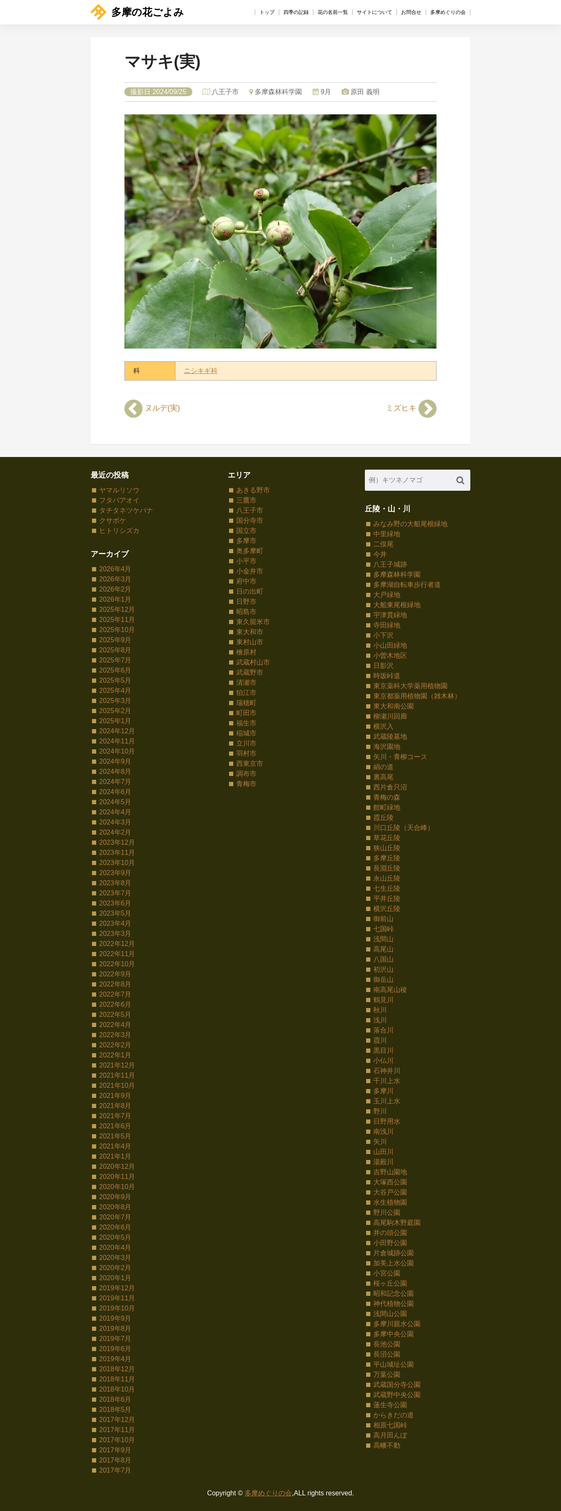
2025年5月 (115, 680)
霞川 (380, 1040)
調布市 (246, 773)
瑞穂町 (246, 702)
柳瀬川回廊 (390, 716)
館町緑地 (386, 807)
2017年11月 (117, 1429)
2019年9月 (115, 1318)
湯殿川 (383, 1161)
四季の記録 (296, 12)
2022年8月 (115, 984)
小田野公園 (390, 1242)
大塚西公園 (390, 1182)
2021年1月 (115, 1156)
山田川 (383, 1151)
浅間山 (383, 939)
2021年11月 (117, 1075)
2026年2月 (115, 589)
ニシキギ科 (201, 370)
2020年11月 (117, 1176)
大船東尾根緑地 (397, 604)
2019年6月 (115, 1348)
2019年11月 (117, 1298)
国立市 (246, 530)
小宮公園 (386, 1273)
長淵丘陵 (386, 868)
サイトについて (374, 12)
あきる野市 (253, 490)
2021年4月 (115, 1146)
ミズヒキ (411, 408)
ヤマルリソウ (119, 490)
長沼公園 (386, 1354)
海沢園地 (386, 746)
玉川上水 (386, 1101)
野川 (380, 1111)
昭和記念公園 (393, 1293)
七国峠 (383, 929)
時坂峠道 (386, 675)
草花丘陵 (386, 837)
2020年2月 (115, 1267)
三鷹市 (246, 500)
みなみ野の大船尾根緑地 (410, 523)
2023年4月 (115, 923)
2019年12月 (117, 1288)
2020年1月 (115, 1277)
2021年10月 (117, 1085)
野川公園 (386, 1212)
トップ (267, 12)
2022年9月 (115, 974)
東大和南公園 (393, 706)
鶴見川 (383, 999)
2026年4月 (115, 569)
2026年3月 (115, 579)
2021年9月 (115, 1095)
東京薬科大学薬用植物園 (410, 685)
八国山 (383, 959)
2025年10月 (117, 629)
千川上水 (386, 1080)
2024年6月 (115, 791)
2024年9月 (115, 761)
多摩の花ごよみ (137, 12)
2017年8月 (115, 1460)
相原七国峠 (390, 1425)
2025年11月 (117, 619)
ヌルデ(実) (152, 408)
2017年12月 (117, 1419)
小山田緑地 (390, 645)
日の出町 (249, 591)
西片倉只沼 (390, 787)
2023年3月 (115, 933)
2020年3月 (115, 1257)
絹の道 (383, 766)
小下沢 (383, 635)
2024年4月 (115, 812)
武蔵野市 (249, 672)
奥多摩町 (249, 550)
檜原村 (246, 652)
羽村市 (246, 753)
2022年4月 (115, 1024)
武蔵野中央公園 (397, 1394)
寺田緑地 (386, 625)
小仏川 (383, 1060)
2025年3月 (115, 700)
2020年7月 (115, 1217)
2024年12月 (117, 731)
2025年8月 (115, 650)
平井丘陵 (386, 898)
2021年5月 (115, 1136)
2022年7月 (115, 994)
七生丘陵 (386, 888)
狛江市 (246, 692)
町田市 (246, 712)
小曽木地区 (390, 655)
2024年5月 (115, 802)
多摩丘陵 (386, 858)
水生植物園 (390, 1202)
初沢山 (383, 969)
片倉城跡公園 (393, 1253)
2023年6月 (115, 903)
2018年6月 (115, 1399)
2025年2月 (115, 710)
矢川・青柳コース (400, 756)
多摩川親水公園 (397, 1323)
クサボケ (112, 520)
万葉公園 (386, 1374)
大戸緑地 (386, 594)
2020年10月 (117, 1186)
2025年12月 (117, 609)
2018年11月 (117, 1379)
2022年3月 (115, 1034)
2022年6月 (115, 1004)
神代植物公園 (393, 1303)
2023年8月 (115, 883)
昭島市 (246, 611)
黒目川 (383, 1050)
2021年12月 (117, 1065)
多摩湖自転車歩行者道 (407, 584)
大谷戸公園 (390, 1192)
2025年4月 (115, 690)
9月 (326, 91)
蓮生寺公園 (390, 1404)
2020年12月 (117, 1166)
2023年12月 (117, 842)
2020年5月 (115, 1237)
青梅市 (246, 783)
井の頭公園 (390, 1232)
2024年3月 (115, 822)
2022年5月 (115, 1014)
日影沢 (383, 665)
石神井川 (386, 1070)
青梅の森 (386, 797)
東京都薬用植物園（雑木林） (417, 696)
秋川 (380, 1010)
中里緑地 (386, 534)
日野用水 (386, 1121)
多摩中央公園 (393, 1334)
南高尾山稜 (390, 989)
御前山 (383, 918)
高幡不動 (386, 1445)
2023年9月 (115, 872)
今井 (380, 554)
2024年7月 (115, 781)
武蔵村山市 (253, 662)
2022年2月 (115, 1045)
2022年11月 (117, 953)
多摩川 (383, 1091)
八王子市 (225, 91)
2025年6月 (115, 670)
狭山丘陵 (386, 847)
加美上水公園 (393, 1263)
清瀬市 (246, 682)
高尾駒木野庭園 (397, 1222)
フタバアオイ (119, 500)
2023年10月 (117, 862)
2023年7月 (115, 893)
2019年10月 (117, 1308)
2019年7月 (115, 1338)
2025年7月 (115, 660)
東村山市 (249, 642)
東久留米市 (253, 621)
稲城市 (246, 733)
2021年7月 (115, 1115)
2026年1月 (115, 599)
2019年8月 (115, 1328)
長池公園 (386, 1344)
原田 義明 (365, 91)
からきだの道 (393, 1415)
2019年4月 (115, 1358)
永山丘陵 (386, 878)
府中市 (246, 581)
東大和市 (249, 631)
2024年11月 (117, 741)
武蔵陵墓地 (390, 736)
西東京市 (249, 763)
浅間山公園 (390, 1313)
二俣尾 (383, 544)
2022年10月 (117, 964)
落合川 (383, 1030)
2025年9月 (115, 639)
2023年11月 (117, 852)
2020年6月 (115, 1227)
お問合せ (411, 12)
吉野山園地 (390, 1172)
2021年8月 (115, 1105)
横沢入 (383, 726)
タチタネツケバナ (126, 510)
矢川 (380, 1141)
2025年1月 (115, 720)
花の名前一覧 (333, 12)
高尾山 (383, 949)
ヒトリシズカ (119, 530)
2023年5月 (115, 913)
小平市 (246, 561)
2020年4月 (115, 1247)
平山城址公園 (393, 1364)
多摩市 (246, 540)
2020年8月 (115, 1207)
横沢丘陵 (386, 908)
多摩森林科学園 (278, 91)
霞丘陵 (383, 817)
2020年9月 (115, 1196)
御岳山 (383, 979)
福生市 (246, 723)
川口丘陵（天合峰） (403, 827)
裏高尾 (383, 777)
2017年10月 (117, 1439)
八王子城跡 (390, 564)
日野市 (246, 601)
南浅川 (383, 1131)
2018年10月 (117, 1389)
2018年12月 (117, 1369)
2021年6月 (115, 1126)
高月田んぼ (390, 1435)
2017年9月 (115, 1450)
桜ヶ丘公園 (390, 1283)
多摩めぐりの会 (448, 12)
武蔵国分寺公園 (397, 1384)
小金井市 (249, 571)
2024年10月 (117, 751)
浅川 (380, 1020)
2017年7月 (115, 1470)
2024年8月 (115, 771)
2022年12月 (117, 943)
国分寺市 (249, 520)
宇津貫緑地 (390, 615)
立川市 (246, 743)
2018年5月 (115, 1409)
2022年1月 (115, 1055)
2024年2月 (115, 832)
